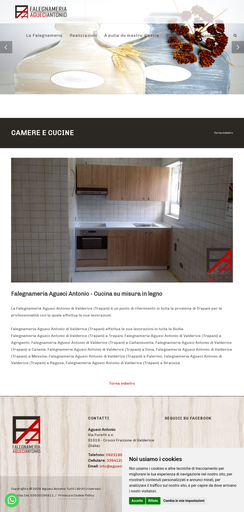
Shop (171, 35)
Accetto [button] (137, 501)
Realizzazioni (83, 35)
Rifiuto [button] (153, 501)
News (189, 35)
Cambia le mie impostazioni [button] (183, 501)
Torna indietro (223, 132)
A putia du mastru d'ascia (131, 35)
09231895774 (119, 455)
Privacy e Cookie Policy (76, 495)
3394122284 (118, 460)
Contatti (210, 35)
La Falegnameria (44, 35)
